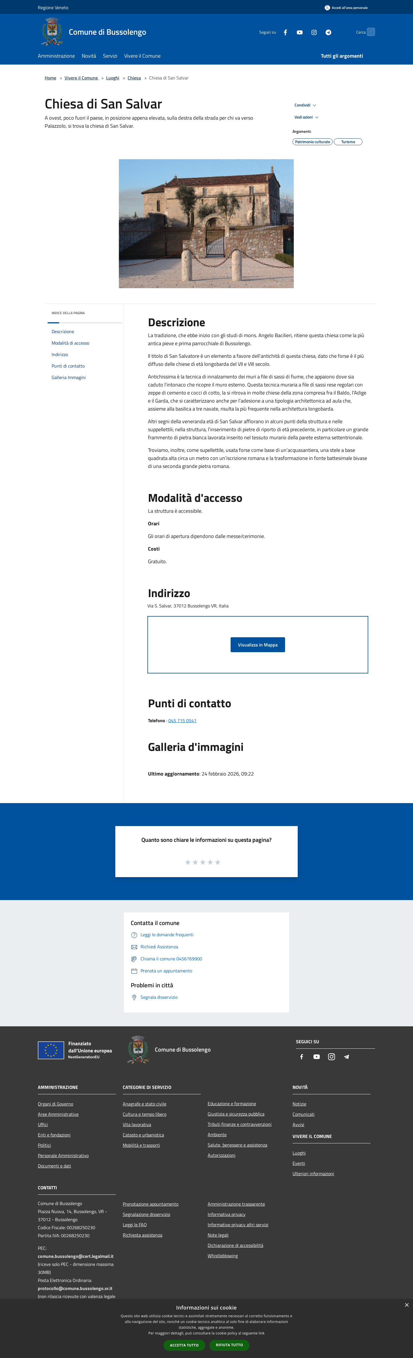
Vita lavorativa (137, 1124)
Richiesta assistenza (142, 1234)
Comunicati (304, 1114)
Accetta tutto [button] (184, 1345)
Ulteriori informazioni (313, 1173)
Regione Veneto (53, 7)
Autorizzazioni (221, 1155)
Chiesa (134, 77)
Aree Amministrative (58, 1114)
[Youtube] (288, 32)
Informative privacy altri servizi (238, 1224)
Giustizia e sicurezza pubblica (236, 1113)
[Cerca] (368, 32)
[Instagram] (303, 32)
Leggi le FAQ (135, 1224)
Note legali (218, 1234)
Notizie (299, 1103)
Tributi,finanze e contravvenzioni (240, 1124)
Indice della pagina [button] (68, 313)
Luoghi (112, 77)
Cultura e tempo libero (144, 1114)
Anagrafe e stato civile (144, 1103)
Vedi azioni (307, 117)
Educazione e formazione (232, 1103)
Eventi (299, 1163)
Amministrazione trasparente (236, 1203)
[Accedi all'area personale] (346, 7)
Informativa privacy (227, 1214)
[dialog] (206, 1328)
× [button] (406, 1305)
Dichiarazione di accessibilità (235, 1245)
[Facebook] (274, 32)
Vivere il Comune (82, 77)
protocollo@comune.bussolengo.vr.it (75, 1288)
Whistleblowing (223, 1255)
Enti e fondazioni (54, 1134)
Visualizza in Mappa (258, 644)
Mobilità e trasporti (141, 1145)
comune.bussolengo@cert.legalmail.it (76, 1256)
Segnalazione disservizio (146, 1214)
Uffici (43, 1124)
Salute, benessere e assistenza (237, 1144)
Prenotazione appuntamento (150, 1203)
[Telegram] (317, 32)
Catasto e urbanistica (143, 1134)
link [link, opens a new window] (262, 1333)
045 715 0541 (182, 720)
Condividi (306, 105)
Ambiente (217, 1134)
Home (50, 77)
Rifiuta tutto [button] (229, 1345)
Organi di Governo (55, 1103)
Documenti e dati (54, 1165)
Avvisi (298, 1124)
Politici (44, 1145)
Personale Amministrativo (63, 1155)
